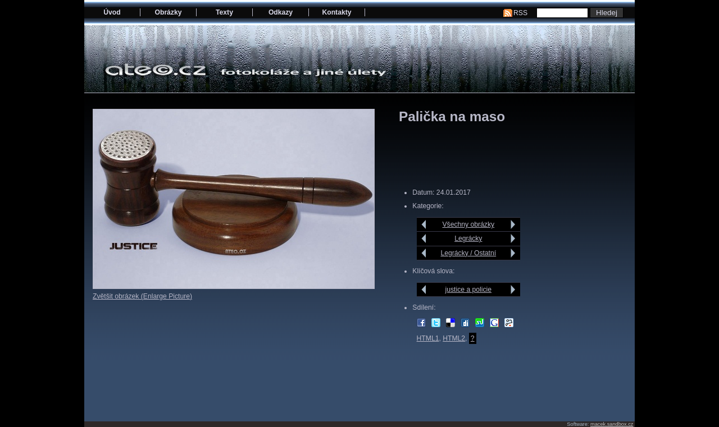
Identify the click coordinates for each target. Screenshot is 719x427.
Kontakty (336, 12)
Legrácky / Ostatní (468, 253)
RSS (520, 13)
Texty (224, 12)
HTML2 (454, 338)
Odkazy (281, 12)
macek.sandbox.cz (611, 424)
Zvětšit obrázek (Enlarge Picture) (142, 296)
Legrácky (468, 238)
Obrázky (168, 12)
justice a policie (468, 289)
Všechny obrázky (469, 224)
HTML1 (428, 338)
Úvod (111, 12)
